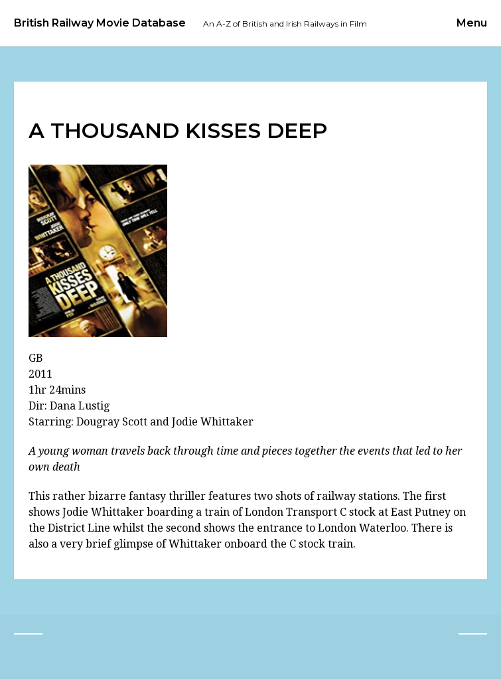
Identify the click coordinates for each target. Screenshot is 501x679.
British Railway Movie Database (100, 23)
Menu (472, 23)
